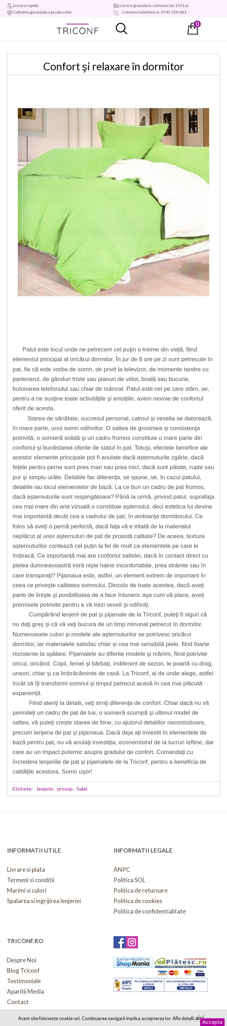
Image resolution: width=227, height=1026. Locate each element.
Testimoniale (24, 981)
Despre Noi (21, 960)
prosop (65, 789)
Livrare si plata (26, 869)
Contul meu (157, 28)
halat (82, 789)
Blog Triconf (23, 970)
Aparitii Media (25, 991)
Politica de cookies (138, 901)
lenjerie (45, 789)
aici (199, 1017)
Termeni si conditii (30, 880)
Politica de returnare (141, 890)
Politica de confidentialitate (150, 911)
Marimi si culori (26, 890)
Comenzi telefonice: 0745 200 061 (153, 12)
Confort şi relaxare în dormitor (113, 66)
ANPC (122, 869)
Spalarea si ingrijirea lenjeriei (44, 901)
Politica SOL (129, 880)
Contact (18, 1002)
